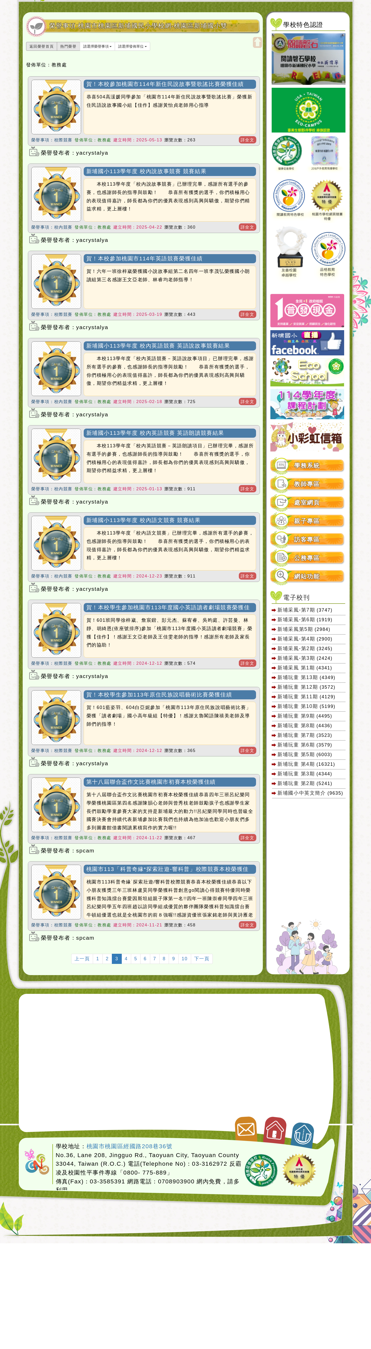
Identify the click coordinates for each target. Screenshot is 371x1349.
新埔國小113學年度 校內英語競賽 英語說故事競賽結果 (158, 346)
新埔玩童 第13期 (297, 677)
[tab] (307, 466)
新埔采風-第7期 (296, 610)
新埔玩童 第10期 (297, 706)
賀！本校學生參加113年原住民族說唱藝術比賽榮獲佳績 (159, 695)
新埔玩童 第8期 (296, 725)
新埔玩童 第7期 (296, 735)
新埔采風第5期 (295, 629)
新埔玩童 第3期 (296, 773)
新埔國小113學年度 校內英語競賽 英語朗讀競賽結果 (155, 433)
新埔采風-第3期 (296, 658)
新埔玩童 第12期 (297, 687)
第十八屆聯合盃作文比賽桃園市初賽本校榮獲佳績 (151, 782)
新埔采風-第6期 (296, 619)
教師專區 (307, 484)
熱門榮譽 (68, 46)
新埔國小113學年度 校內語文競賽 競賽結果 (143, 520)
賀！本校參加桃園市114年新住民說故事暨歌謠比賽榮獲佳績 (165, 84)
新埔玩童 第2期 (297, 783)
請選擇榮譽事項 (97, 46)
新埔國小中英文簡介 (301, 793)
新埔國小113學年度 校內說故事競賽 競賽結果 (146, 171)
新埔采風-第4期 (296, 639)
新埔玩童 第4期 (296, 764)
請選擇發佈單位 (132, 46)
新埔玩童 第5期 (296, 754)
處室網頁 (307, 502)
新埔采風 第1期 (296, 667)
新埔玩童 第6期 (296, 745)
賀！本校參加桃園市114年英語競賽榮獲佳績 (144, 258)
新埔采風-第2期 (296, 648)
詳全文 (247, 139)
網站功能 (307, 576)
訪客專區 (307, 539)
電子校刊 (296, 597)
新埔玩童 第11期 (297, 696)
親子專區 (307, 521)
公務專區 (307, 558)
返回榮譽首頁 (41, 46)
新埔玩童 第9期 (296, 716)
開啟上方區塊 (257, 42)
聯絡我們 (245, 1127)
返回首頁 (275, 1128)
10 (185, 958)
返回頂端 (303, 1132)
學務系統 (307, 465)
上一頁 (82, 958)
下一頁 (202, 958)
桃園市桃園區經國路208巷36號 (130, 1146)
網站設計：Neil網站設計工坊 (37, 1162)
